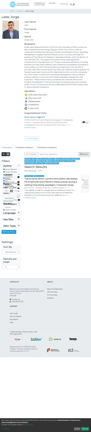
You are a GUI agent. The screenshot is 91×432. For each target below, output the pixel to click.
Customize (5, 429)
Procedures (14, 394)
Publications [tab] (7, 147)
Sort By (7, 321)
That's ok (85, 429)
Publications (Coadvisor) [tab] (47, 147)
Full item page (32, 138)
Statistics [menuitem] (64, 4)
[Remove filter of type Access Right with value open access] (34, 163)
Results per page (10, 335)
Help (11, 397)
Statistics (50, 373)
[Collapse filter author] (11, 165)
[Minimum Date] (6, 249)
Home (12, 11)
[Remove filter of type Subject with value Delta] (30, 161)
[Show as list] (4, 154)
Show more (8, 229)
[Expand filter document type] (11, 267)
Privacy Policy (28, 406)
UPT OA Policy (52, 367)
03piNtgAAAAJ (32, 101)
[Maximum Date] (16, 249)
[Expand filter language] (11, 288)
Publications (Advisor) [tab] (24, 147)
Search (84, 154)
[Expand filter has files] (11, 294)
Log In (77, 4)
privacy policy (28, 425)
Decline (77, 429)
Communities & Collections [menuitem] (39, 4)
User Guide (14, 388)
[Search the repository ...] (58, 154)
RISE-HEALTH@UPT (34, 117)
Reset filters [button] (9, 307)
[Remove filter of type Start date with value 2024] (52, 163)
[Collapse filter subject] (11, 202)
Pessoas (20, 11)
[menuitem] (53, 3)
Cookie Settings (15, 406)
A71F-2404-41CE (33, 98)
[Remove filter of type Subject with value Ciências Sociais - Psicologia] (61, 161)
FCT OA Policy (52, 370)
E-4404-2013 (32, 108)
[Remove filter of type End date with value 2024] (30, 159)
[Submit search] (71, 4)
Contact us (15, 374)
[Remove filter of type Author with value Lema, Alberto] (46, 159)
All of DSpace (31, 154)
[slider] (18, 254)
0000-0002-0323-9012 (36, 95)
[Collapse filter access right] (11, 276)
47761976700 (32, 105)
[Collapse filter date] (11, 242)
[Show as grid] (8, 154)
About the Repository (55, 364)
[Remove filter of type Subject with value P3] (42, 161)
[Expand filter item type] (11, 300)
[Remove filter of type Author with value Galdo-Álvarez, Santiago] (67, 159)
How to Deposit (15, 391)
